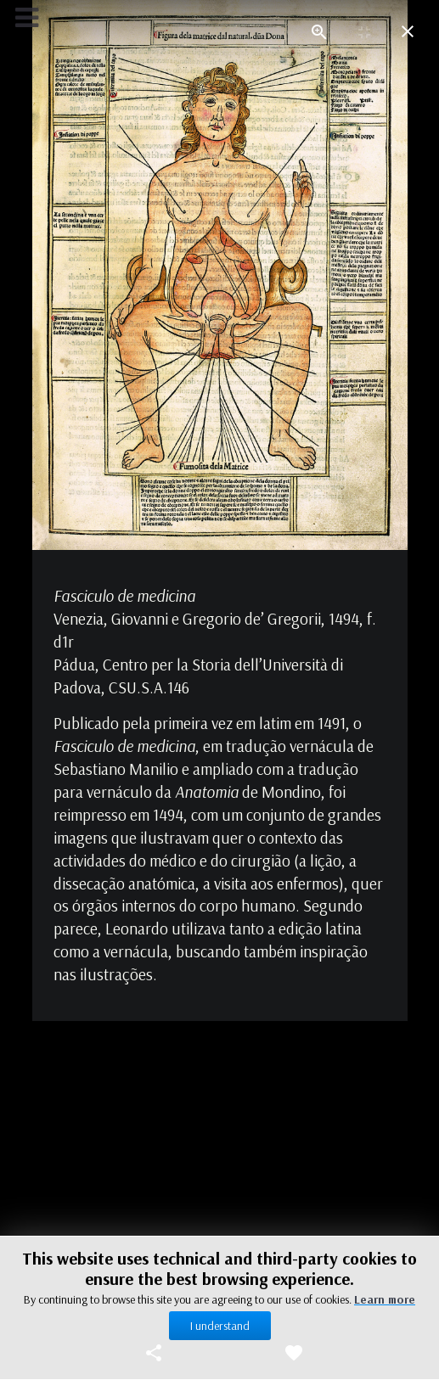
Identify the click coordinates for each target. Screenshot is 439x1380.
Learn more (384, 1299)
